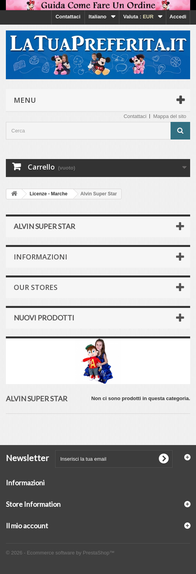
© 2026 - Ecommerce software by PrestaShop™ (60, 553)
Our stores (36, 287)
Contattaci (68, 17)
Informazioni (40, 256)
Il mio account (27, 525)
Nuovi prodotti (44, 317)
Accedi (177, 17)
